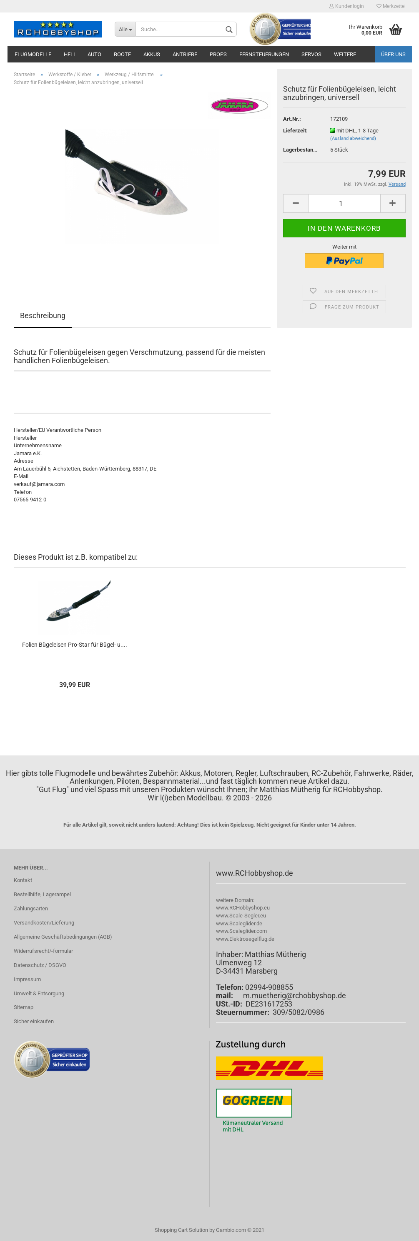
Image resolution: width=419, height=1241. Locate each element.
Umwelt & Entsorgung (39, 993)
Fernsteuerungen (264, 54)
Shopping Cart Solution (181, 1230)
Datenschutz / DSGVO (40, 965)
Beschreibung (42, 315)
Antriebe (185, 54)
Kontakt (23, 880)
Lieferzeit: (295, 130)
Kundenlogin (346, 6)
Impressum (27, 979)
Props (218, 54)
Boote (122, 54)
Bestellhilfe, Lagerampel (42, 894)
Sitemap (23, 1007)
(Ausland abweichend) (353, 138)
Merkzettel (391, 6)
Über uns (393, 54)
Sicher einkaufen (34, 1021)
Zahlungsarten (31, 908)
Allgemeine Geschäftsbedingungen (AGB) (63, 937)
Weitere (345, 54)
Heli (69, 54)
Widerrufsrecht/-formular (43, 951)
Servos (311, 54)
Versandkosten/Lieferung (44, 923)
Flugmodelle (33, 54)
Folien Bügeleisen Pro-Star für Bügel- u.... (74, 644)
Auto (94, 54)
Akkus (151, 54)
